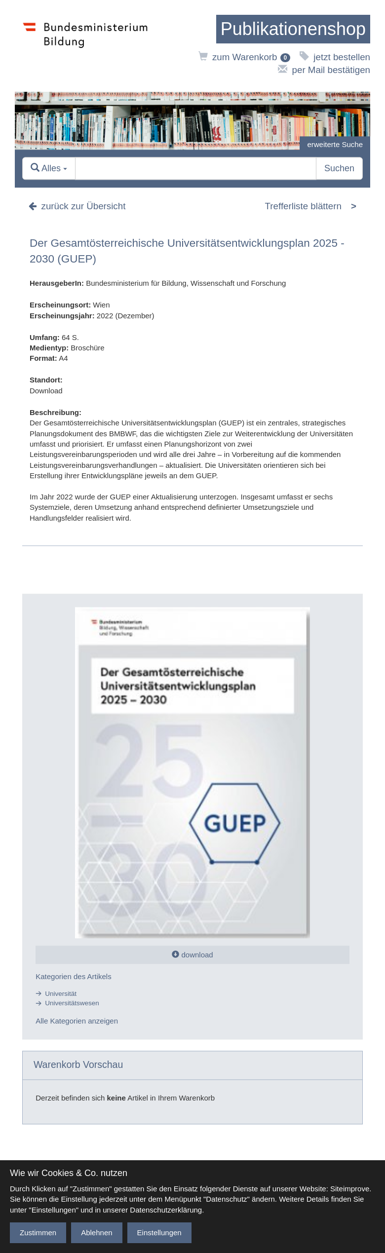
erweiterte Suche (335, 144)
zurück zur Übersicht (77, 206)
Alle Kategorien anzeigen (77, 1021)
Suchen (339, 168)
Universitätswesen (72, 1003)
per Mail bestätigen (324, 70)
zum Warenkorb (244, 57)
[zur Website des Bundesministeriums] (85, 46)
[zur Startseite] (293, 29)
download (192, 954)
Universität (61, 993)
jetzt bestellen (335, 57)
